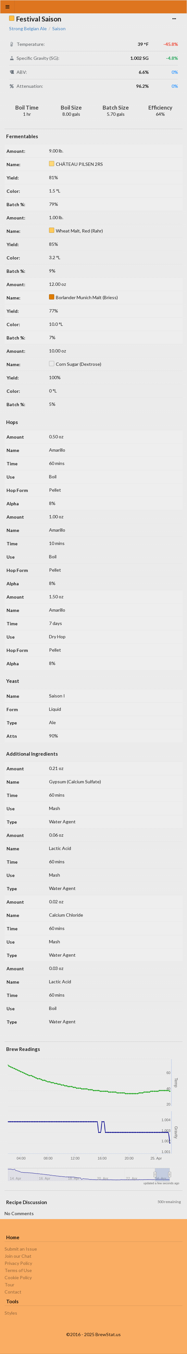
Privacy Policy (18, 1263)
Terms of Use (18, 1270)
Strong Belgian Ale (28, 28)
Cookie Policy (18, 1277)
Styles (11, 1313)
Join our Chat (18, 1256)
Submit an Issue (21, 1249)
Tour (9, 1284)
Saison (59, 28)
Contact (13, 1291)
